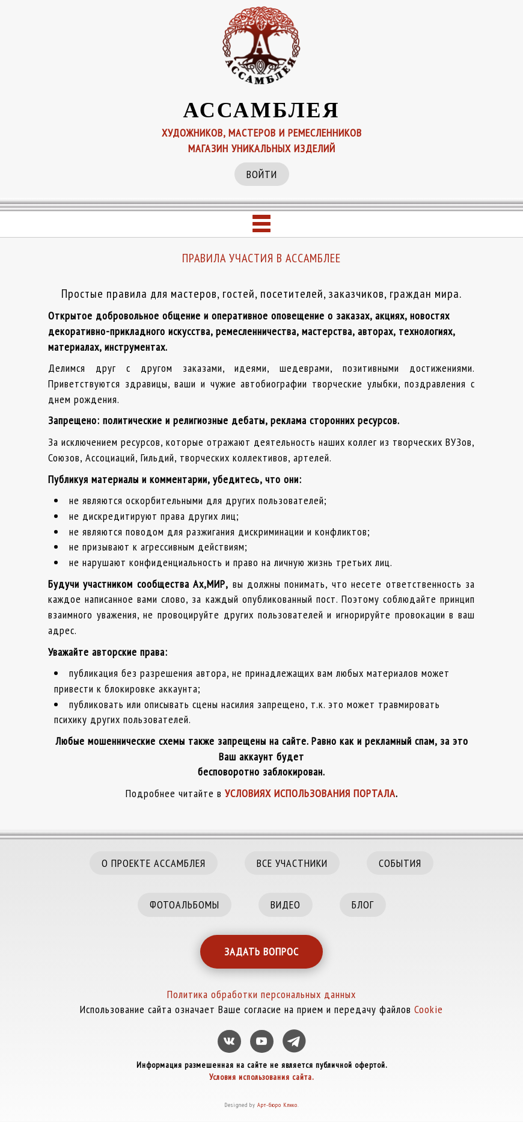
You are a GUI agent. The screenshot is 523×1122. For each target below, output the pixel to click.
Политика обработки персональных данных (261, 994)
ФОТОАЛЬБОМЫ (184, 904)
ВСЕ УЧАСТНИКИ (292, 863)
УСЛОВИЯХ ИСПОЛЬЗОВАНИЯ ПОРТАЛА (310, 793)
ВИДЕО (286, 904)
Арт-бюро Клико (277, 1105)
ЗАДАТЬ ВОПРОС (261, 951)
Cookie (428, 1009)
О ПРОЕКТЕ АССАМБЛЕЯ (154, 863)
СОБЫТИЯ (400, 863)
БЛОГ (363, 904)
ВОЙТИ (261, 174)
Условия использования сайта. (261, 1076)
